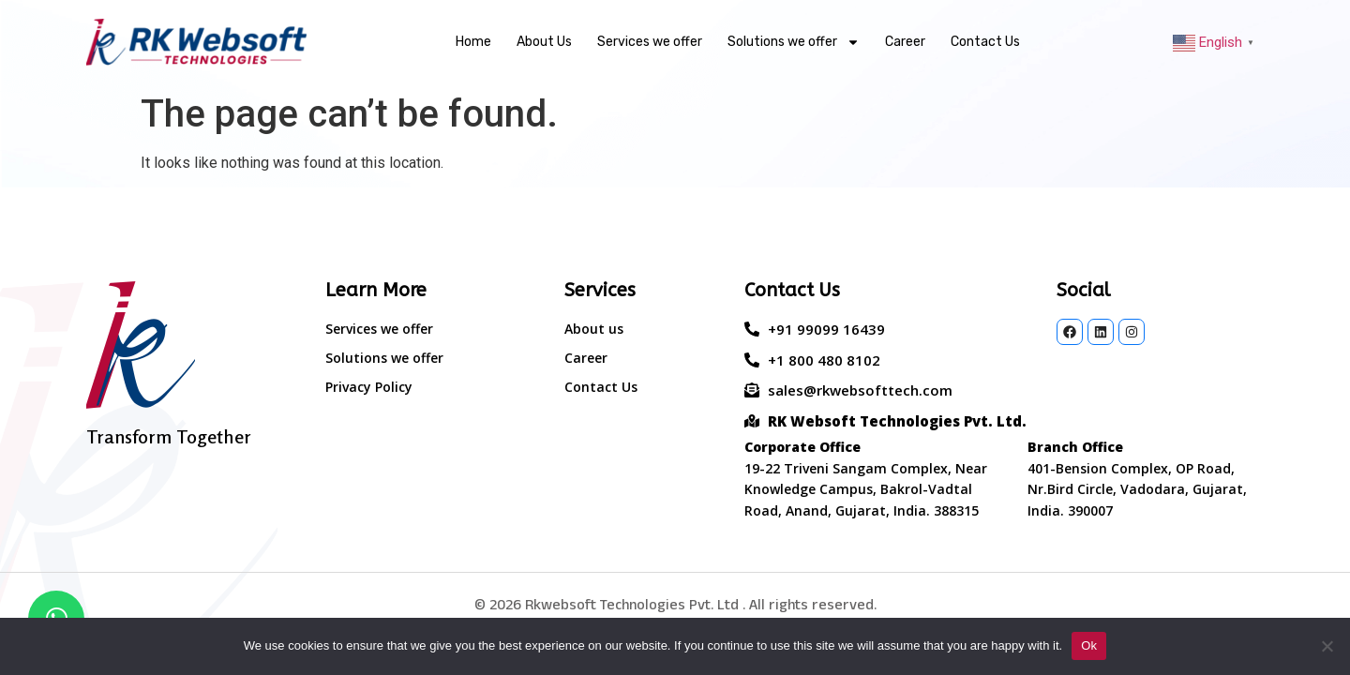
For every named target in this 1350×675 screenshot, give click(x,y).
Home (473, 42)
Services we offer (649, 42)
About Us (544, 42)
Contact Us (985, 42)
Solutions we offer (794, 42)
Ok (1089, 645)
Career (905, 42)
